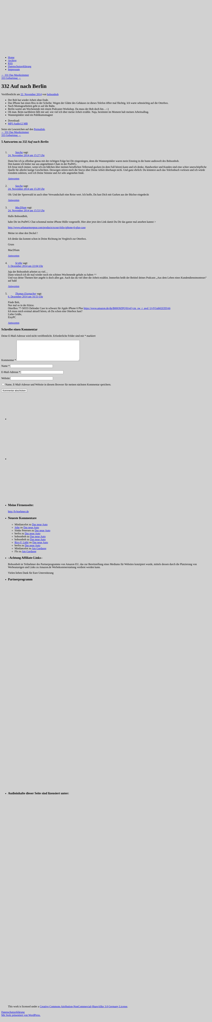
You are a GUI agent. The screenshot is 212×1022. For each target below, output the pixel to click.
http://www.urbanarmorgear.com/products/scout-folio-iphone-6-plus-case (47, 227)
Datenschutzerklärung (19, 66)
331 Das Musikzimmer (15, 75)
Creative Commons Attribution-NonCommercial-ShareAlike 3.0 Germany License (83, 1010)
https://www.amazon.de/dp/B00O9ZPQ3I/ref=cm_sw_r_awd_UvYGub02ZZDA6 (127, 308)
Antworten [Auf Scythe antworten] (13, 286)
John (17, 531)
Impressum (14, 69)
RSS (10, 63)
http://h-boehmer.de (18, 515)
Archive (12, 60)
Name (5, 369)
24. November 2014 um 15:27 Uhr (26, 155)
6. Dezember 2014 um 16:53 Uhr (25, 296)
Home (11, 57)
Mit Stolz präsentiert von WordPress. (20, 1019)
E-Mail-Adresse (10, 376)
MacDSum (20, 207)
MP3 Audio (18, 123)
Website (5, 382)
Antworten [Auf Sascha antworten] (13, 178)
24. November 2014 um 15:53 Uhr (26, 210)
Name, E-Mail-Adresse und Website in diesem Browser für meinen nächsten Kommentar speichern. (58, 388)
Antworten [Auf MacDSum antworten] (13, 255)
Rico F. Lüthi (22, 546)
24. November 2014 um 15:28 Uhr (26, 188)
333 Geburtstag (11, 78)
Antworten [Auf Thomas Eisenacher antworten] (13, 322)
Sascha (19, 152)
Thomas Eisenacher (25, 293)
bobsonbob (53, 94)
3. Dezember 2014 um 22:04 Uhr (25, 266)
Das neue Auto (40, 528)
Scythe (18, 263)
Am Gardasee (39, 552)
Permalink (39, 129)
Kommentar (8, 364)
